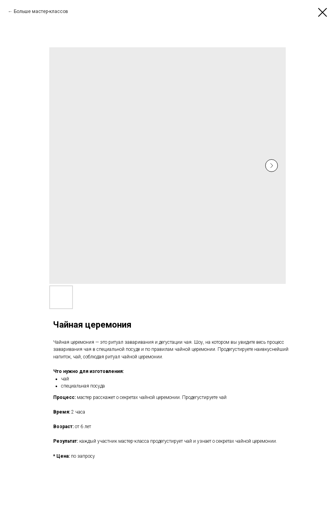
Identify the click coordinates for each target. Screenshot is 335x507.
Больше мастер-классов (41, 11)
